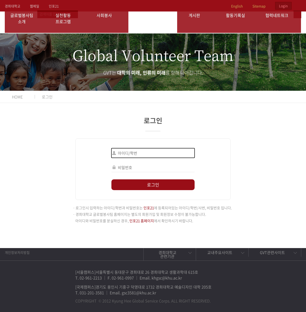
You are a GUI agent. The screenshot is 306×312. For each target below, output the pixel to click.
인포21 (54, 6)
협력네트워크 (280, 22)
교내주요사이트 (219, 252)
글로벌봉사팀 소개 (25, 22)
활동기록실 (239, 22)
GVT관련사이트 (272, 252)
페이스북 (259, 298)
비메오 (281, 298)
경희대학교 (12, 6)
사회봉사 (107, 22)
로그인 (47, 97)
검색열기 (297, 6)
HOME (17, 97)
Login (283, 5)
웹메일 (34, 6)
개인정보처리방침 (17, 252)
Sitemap (259, 6)
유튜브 (292, 298)
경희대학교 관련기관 (167, 254)
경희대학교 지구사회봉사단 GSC (153, 22)
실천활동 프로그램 (66, 22)
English (237, 6)
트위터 (270, 298)
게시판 (197, 22)
